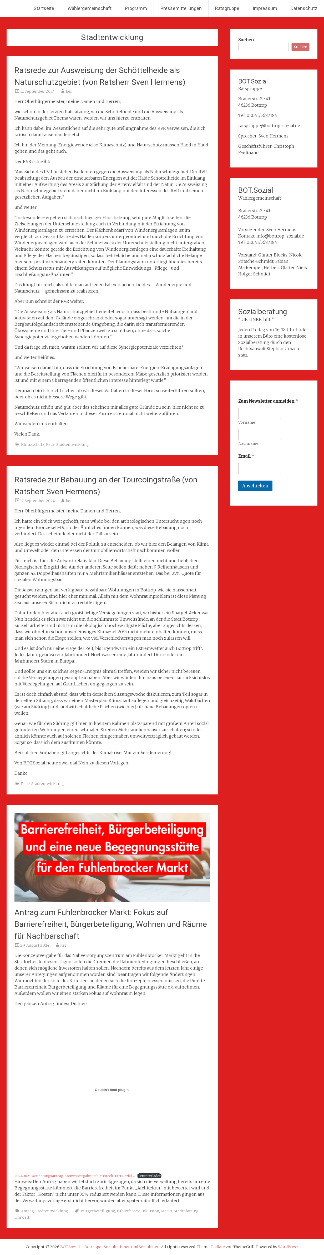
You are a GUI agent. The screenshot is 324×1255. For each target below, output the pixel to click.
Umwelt (21, 1217)
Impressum (265, 8)
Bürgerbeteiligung (98, 1211)
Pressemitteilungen (181, 8)
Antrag (27, 1211)
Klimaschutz (32, 444)
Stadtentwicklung (72, 444)
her (69, 91)
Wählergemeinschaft (90, 8)
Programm (136, 8)
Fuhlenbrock (128, 1211)
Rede (50, 444)
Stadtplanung (186, 1211)
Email (246, 456)
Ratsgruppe (227, 8)
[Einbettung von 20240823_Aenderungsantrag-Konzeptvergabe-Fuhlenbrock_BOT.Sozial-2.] (112, 1090)
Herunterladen (149, 1176)
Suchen (246, 39)
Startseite (44, 8)
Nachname (248, 443)
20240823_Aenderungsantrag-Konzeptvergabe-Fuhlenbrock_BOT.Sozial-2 (74, 1176)
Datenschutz (304, 8)
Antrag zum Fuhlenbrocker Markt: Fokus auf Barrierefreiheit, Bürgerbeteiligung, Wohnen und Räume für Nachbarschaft (110, 924)
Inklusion (150, 1211)
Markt (166, 1211)
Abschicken (255, 486)
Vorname (246, 422)
